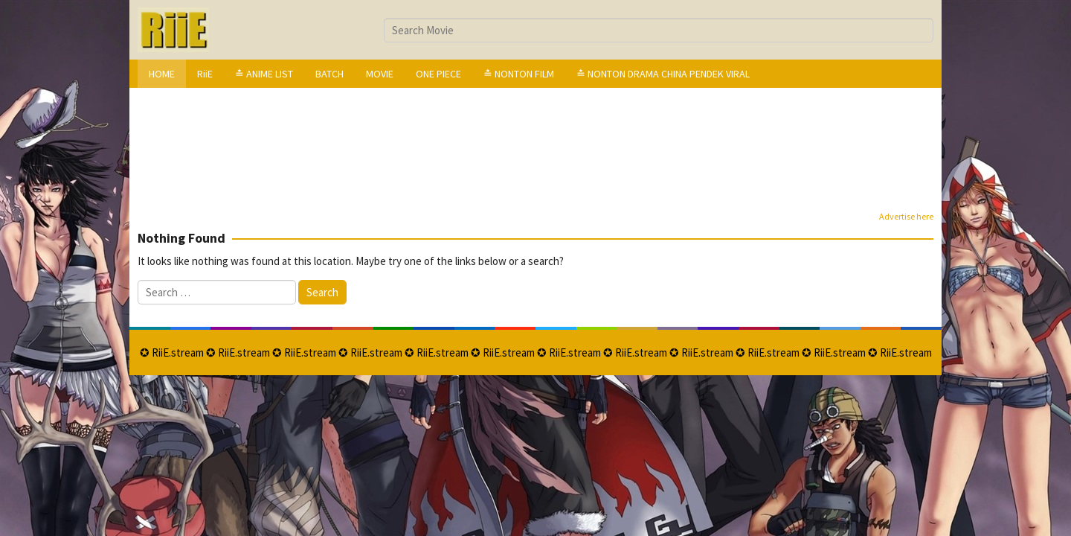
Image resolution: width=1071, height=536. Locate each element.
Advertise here (906, 216)
